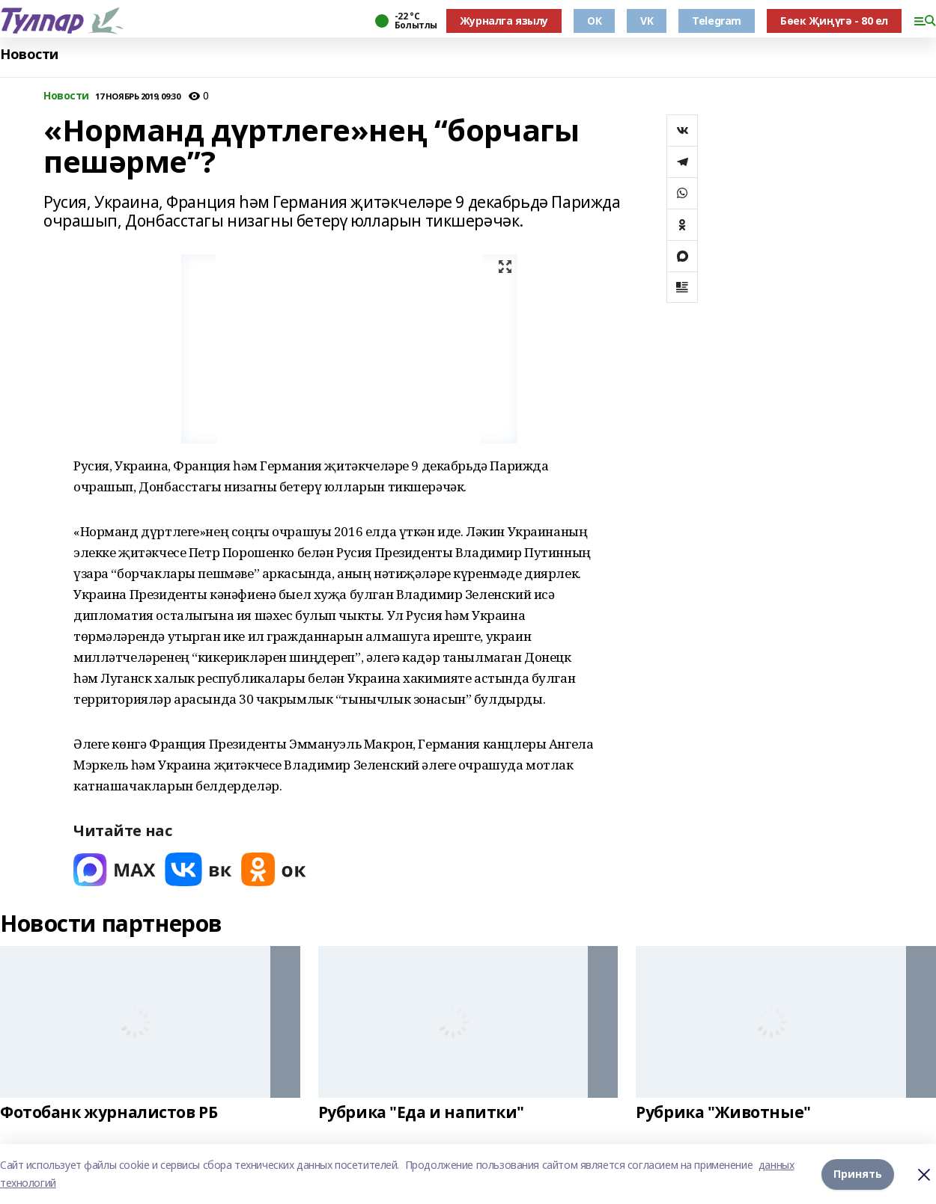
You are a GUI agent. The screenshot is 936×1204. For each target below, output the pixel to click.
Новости (29, 54)
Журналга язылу (504, 20)
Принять (857, 1174)
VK (646, 20)
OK (594, 20)
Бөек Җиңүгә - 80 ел (834, 20)
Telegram (716, 20)
